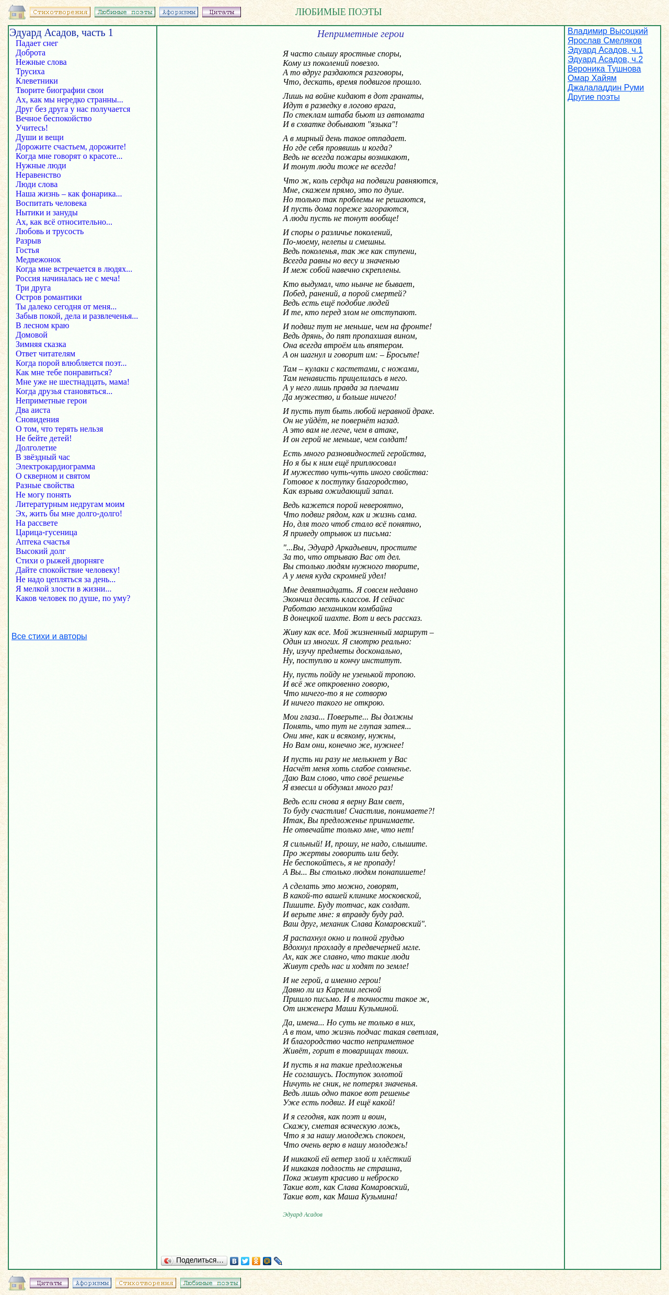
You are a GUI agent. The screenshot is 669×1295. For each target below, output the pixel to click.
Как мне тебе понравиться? (60, 372)
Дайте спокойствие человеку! (64, 569)
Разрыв (33, 240)
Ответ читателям (44, 353)
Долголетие (41, 447)
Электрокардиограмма (52, 466)
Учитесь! (41, 127)
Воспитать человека (54, 203)
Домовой (38, 334)
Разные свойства (41, 485)
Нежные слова (44, 61)
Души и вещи (40, 137)
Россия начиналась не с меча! (64, 278)
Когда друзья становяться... (60, 391)
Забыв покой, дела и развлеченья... (73, 315)
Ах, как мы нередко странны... (66, 99)
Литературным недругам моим (66, 504)
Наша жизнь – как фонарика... (65, 193)
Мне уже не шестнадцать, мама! (69, 381)
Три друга (36, 287)
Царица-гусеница (43, 532)
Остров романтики (45, 297)
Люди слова (39, 184)
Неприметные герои (56, 400)
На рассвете (44, 522)
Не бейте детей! (53, 438)
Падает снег (40, 43)
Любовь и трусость (52, 231)
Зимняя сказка (40, 344)
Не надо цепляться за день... (62, 579)
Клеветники (37, 80)
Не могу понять (42, 494)
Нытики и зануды (56, 212)
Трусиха (37, 71)
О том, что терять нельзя (56, 428)
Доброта (35, 52)
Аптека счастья (41, 541)
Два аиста (38, 410)
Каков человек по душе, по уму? (69, 598)
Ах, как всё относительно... (60, 221)
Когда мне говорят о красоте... (66, 156)
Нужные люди (42, 165)
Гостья (34, 250)
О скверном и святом (51, 475)
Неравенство (39, 174)
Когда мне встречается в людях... (70, 268)
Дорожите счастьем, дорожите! (67, 146)
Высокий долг (41, 551)
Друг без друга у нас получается (69, 109)
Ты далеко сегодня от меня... (63, 306)
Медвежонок (37, 259)
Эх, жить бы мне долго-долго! (65, 513)
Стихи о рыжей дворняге (56, 560)
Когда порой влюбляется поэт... (68, 363)
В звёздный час (41, 457)
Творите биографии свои (58, 90)
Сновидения (38, 419)
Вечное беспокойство (55, 118)
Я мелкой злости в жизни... (60, 588)
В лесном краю (49, 325)
